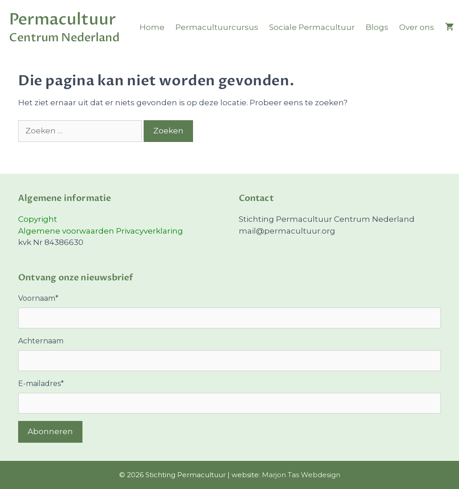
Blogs (377, 27)
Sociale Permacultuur (312, 27)
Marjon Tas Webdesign (301, 474)
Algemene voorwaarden (67, 230)
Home (152, 27)
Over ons (416, 27)
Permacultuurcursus (216, 27)
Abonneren (50, 431)
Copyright (37, 219)
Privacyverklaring (149, 230)
